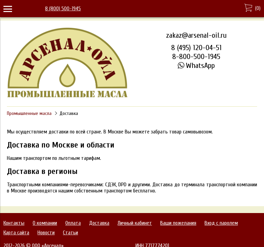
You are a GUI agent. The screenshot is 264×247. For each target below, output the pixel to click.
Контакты (13, 223)
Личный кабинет (135, 223)
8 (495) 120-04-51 (196, 47)
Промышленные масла (29, 113)
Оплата (73, 223)
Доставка (99, 223)
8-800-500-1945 (196, 56)
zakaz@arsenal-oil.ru (196, 35)
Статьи (70, 233)
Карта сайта (16, 233)
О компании (45, 223)
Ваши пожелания (178, 223)
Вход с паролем (221, 223)
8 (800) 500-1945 (63, 8)
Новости (46, 233)
